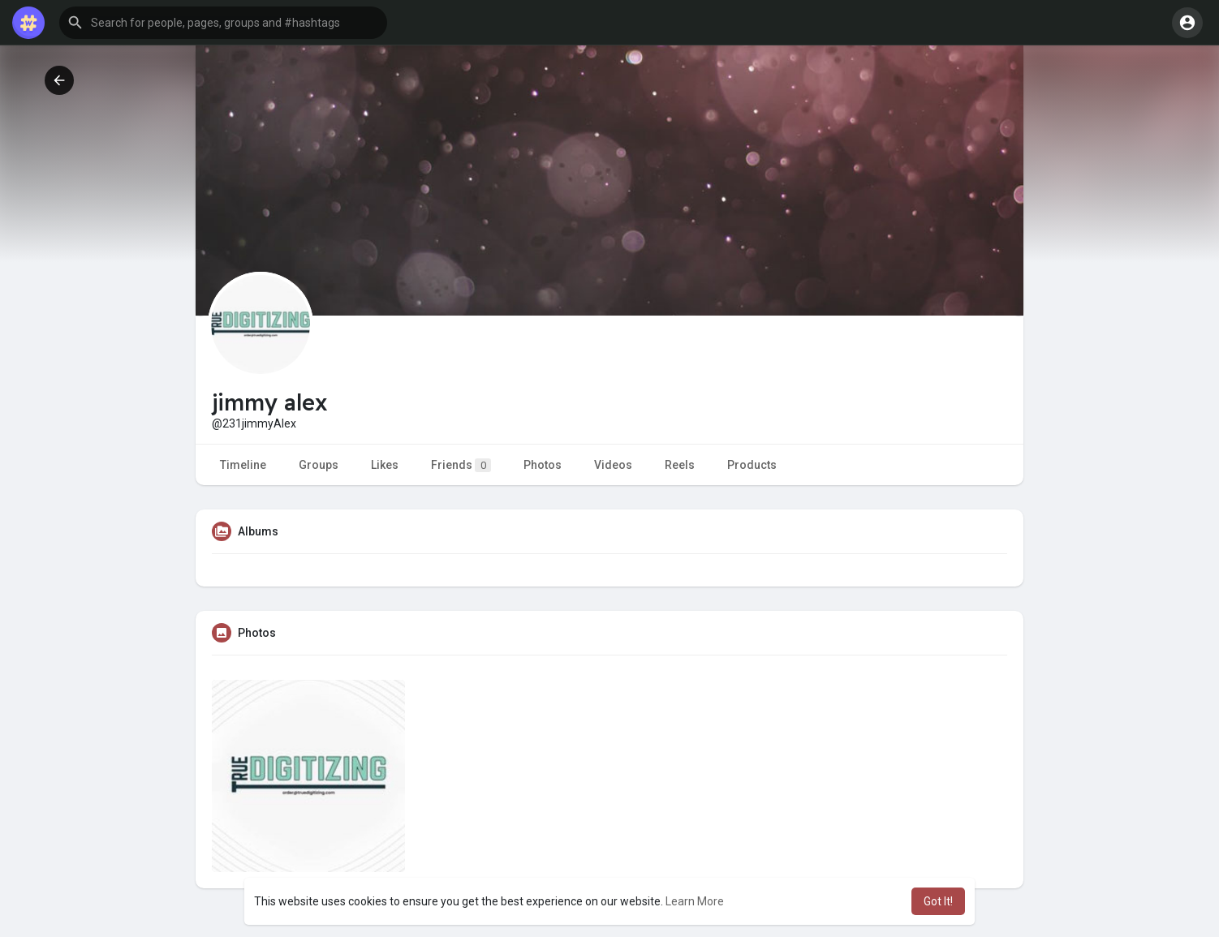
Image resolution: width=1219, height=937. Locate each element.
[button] (223, 22)
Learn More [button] (694, 901)
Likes (384, 464)
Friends (461, 465)
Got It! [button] (938, 901)
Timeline (243, 464)
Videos (613, 464)
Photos (542, 464)
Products (752, 464)
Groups (318, 464)
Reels (680, 464)
